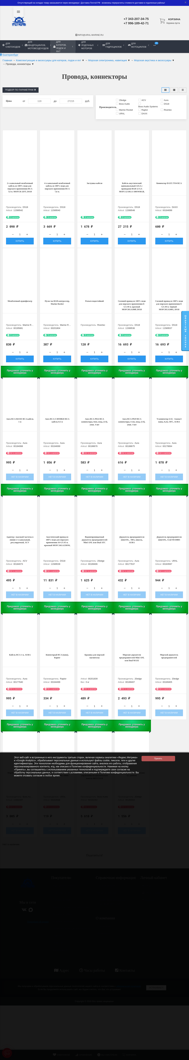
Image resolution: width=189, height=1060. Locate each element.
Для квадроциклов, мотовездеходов (37, 45)
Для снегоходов (13, 45)
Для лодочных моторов (88, 45)
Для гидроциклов (113, 45)
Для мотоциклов (138, 45)
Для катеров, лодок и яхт (63, 47)
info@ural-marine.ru (89, 35)
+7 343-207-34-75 (136, 19)
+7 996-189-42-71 (136, 23)
